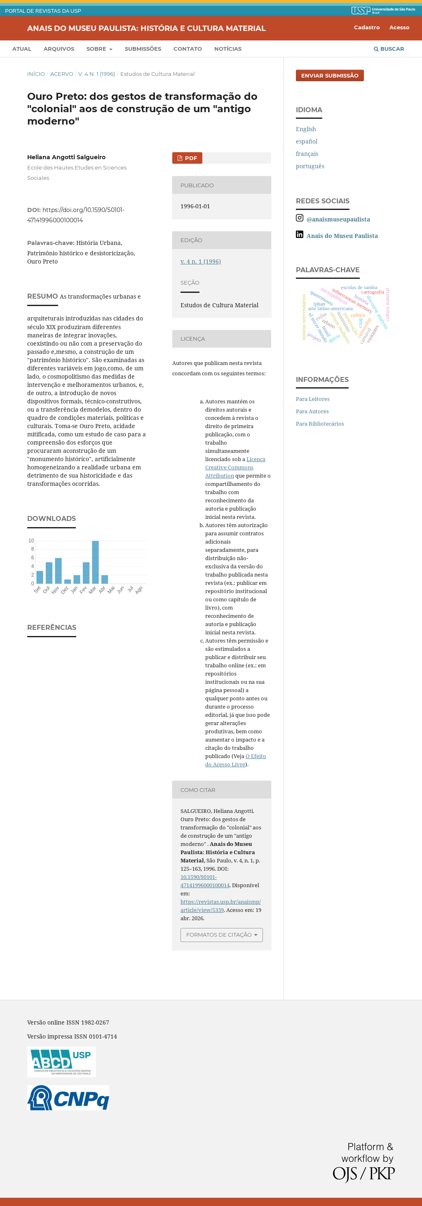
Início (36, 74)
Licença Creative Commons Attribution (235, 467)
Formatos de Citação (219, 934)
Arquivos (59, 48)
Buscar (389, 48)
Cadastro (367, 27)
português (310, 166)
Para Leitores (313, 399)
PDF (190, 158)
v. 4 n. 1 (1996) (96, 74)
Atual (21, 48)
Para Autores (312, 411)
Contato (187, 48)
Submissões (143, 48)
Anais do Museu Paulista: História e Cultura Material (146, 28)
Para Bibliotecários (320, 423)
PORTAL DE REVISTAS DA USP (43, 11)
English (306, 129)
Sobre (97, 48)
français (307, 154)
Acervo (61, 74)
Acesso (399, 27)
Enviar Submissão (330, 75)
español (306, 141)
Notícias (227, 48)
